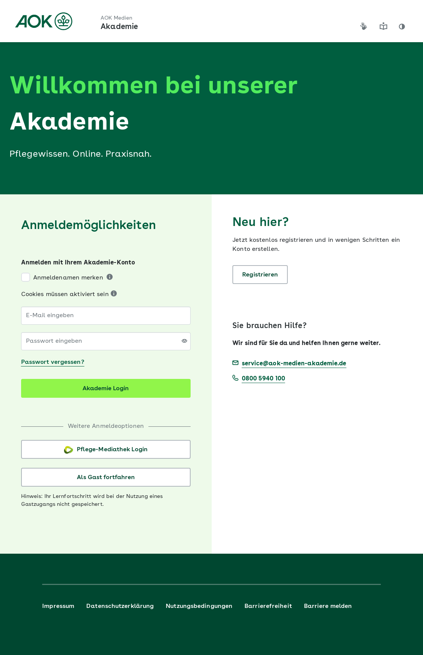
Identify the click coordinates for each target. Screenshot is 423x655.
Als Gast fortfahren (106, 478)
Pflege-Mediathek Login (106, 450)
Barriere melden (328, 606)
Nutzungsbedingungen (199, 606)
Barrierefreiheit (268, 606)
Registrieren (260, 275)
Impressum (58, 606)
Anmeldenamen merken (68, 278)
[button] (402, 26)
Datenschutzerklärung (120, 606)
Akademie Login (105, 389)
